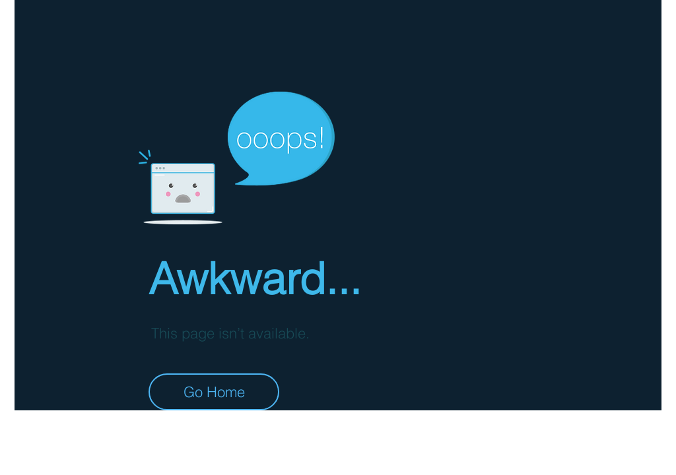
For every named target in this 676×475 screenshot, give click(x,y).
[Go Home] (214, 391)
